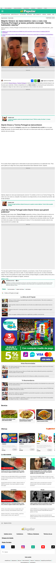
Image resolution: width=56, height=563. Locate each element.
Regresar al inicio (6, 523)
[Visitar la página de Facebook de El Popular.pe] (3, 546)
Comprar (14, 449)
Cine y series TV (37, 14)
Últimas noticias (5, 14)
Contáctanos (19, 534)
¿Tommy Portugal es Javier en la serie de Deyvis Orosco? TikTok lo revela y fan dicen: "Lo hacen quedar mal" (29, 120)
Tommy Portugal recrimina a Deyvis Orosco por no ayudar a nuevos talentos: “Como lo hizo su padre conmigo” (30, 205)
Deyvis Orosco (11, 289)
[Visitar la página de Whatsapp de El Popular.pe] (33, 546)
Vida (53, 14)
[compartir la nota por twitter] (38, 80)
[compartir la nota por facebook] (32, 80)
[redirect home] (28, 529)
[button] (2, 11)
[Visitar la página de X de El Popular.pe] (13, 546)
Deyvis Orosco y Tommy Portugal (17, 83)
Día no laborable (8, 8)
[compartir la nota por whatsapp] (35, 80)
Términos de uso (48, 534)
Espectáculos (15, 14)
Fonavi (45, 8)
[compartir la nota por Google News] (47, 80)
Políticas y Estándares (33, 534)
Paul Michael (26, 8)
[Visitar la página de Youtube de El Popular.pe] (43, 546)
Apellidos (33, 8)
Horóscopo (39, 8)
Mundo (49, 14)
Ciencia (44, 14)
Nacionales (10, 18)
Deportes (29, 14)
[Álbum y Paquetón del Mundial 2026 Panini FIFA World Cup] (28, 361)
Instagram (28, 289)
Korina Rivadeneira (17, 8)
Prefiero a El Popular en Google (11, 293)
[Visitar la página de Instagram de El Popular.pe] (23, 546)
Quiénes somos (8, 534)
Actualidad (23, 14)
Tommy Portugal (20, 289)
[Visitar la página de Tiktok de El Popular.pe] (53, 546)
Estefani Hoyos (6, 81)
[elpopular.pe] (28, 13)
